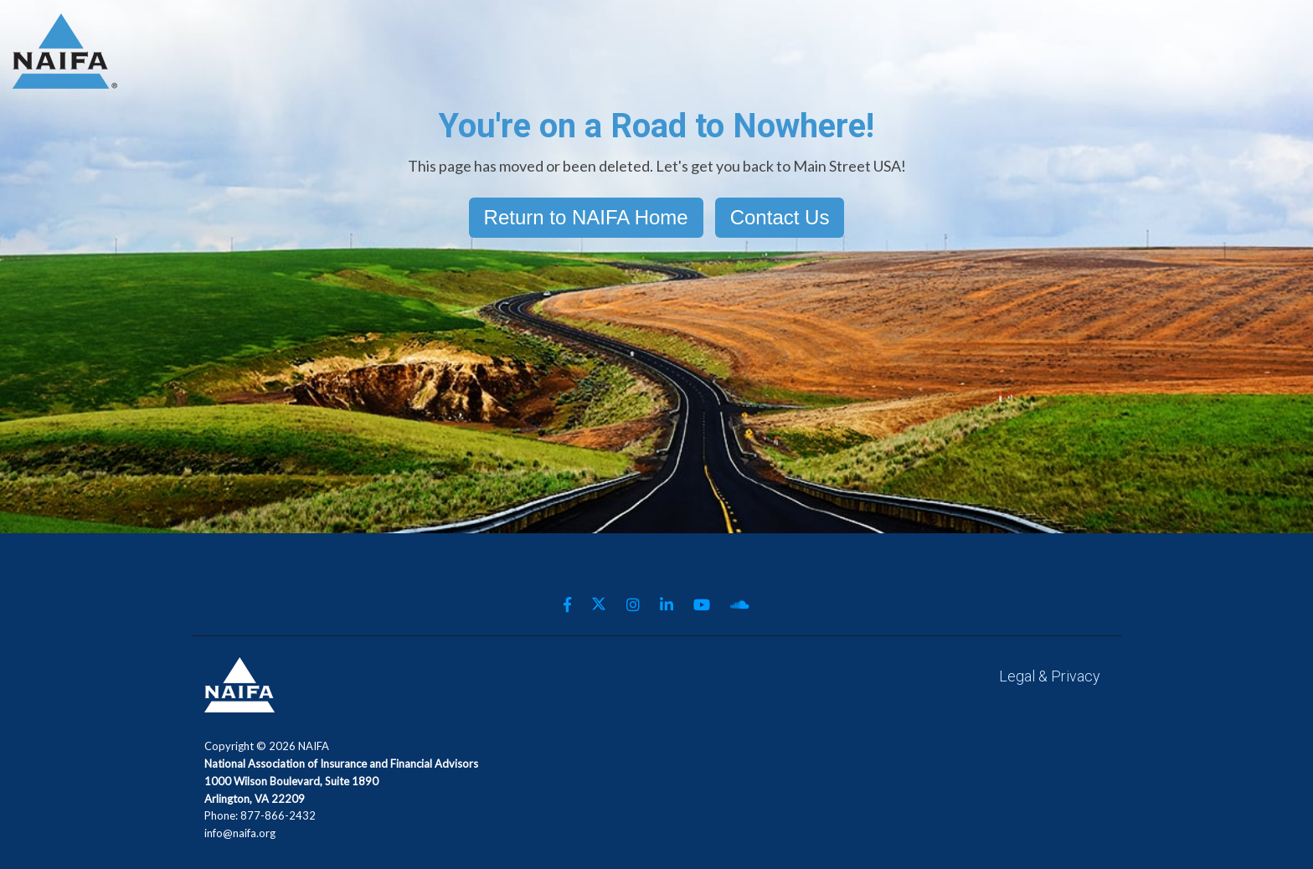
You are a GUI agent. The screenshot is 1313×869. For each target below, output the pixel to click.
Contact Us (780, 217)
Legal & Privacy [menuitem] (1049, 676)
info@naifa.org (239, 833)
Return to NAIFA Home (586, 217)
